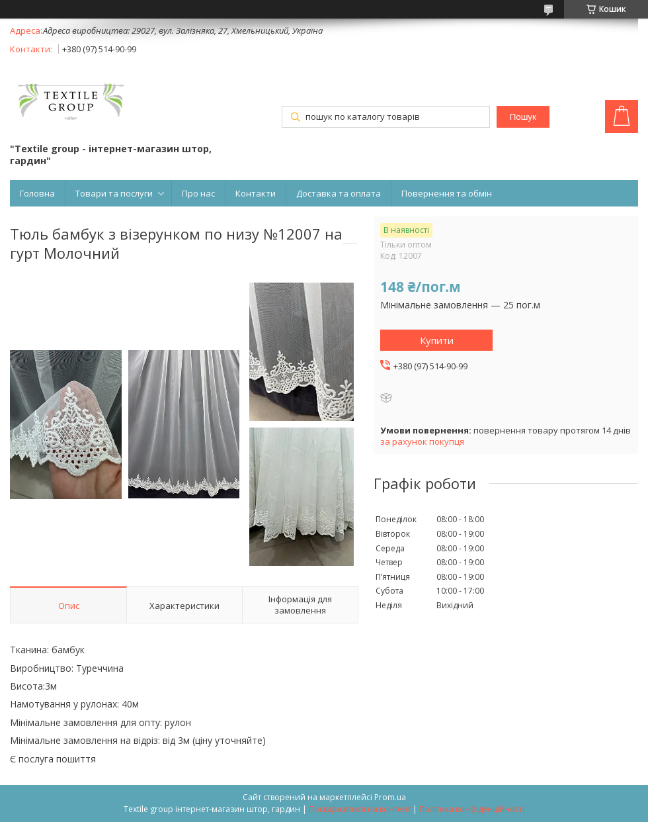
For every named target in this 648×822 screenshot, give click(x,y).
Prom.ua (390, 797)
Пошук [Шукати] (523, 117)
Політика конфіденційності (471, 809)
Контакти (255, 193)
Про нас (198, 193)
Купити (437, 340)
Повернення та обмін (446, 193)
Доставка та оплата (338, 193)
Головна (37, 193)
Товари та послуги (114, 193)
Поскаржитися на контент (360, 809)
